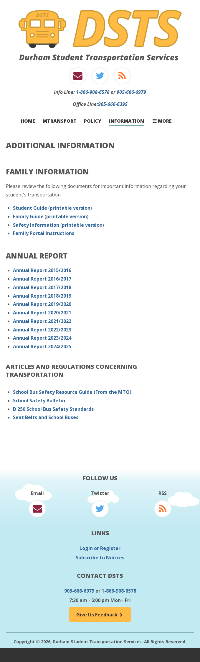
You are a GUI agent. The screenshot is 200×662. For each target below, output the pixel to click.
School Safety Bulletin (39, 400)
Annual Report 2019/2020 (42, 304)
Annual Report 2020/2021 (42, 312)
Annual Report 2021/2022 (42, 321)
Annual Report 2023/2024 (42, 338)
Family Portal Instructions (43, 233)
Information (126, 121)
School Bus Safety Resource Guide (52, 392)
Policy (92, 121)
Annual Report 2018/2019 (42, 296)
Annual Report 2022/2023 (42, 329)
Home (28, 121)
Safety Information (36, 225)
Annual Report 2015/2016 (42, 270)
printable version (70, 208)
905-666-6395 (113, 104)
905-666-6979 (131, 92)
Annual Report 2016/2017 (42, 279)
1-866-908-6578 (93, 92)
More (162, 121)
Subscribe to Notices (100, 557)
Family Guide (28, 216)
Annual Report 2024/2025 (42, 346)
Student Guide (30, 208)
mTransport (60, 121)
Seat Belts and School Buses (45, 417)
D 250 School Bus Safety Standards (53, 409)
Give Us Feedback (99, 614)
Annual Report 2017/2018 (42, 287)
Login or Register (100, 548)
